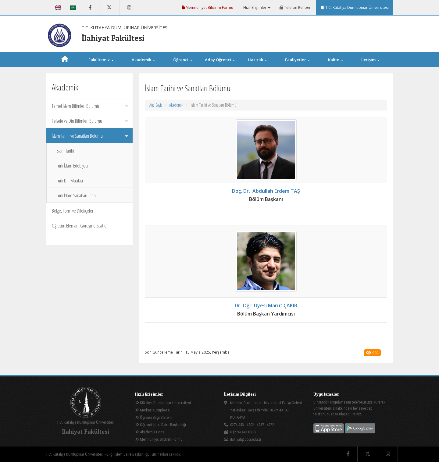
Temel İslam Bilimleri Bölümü (90, 106)
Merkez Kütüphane (152, 410)
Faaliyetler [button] (297, 59)
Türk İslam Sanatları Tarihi (76, 195)
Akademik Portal (150, 432)
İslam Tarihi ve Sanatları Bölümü (90, 135)
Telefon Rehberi (296, 7)
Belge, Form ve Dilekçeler (72, 210)
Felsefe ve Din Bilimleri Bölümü (90, 121)
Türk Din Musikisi (69, 180)
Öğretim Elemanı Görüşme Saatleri (80, 225)
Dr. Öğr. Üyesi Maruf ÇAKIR (266, 305)
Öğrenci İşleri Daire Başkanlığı (160, 424)
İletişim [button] (370, 59)
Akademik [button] (143, 59)
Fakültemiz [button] (101, 59)
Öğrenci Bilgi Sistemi (153, 417)
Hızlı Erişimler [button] (256, 7)
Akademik (176, 105)
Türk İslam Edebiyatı (72, 165)
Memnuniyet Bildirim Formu (207, 7)
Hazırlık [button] (257, 59)
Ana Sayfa (155, 105)
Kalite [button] (335, 59)
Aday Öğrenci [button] (220, 59)
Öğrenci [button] (182, 59)
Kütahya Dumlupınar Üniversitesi (163, 402)
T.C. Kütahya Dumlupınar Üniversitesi (355, 7)
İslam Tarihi (65, 150)
